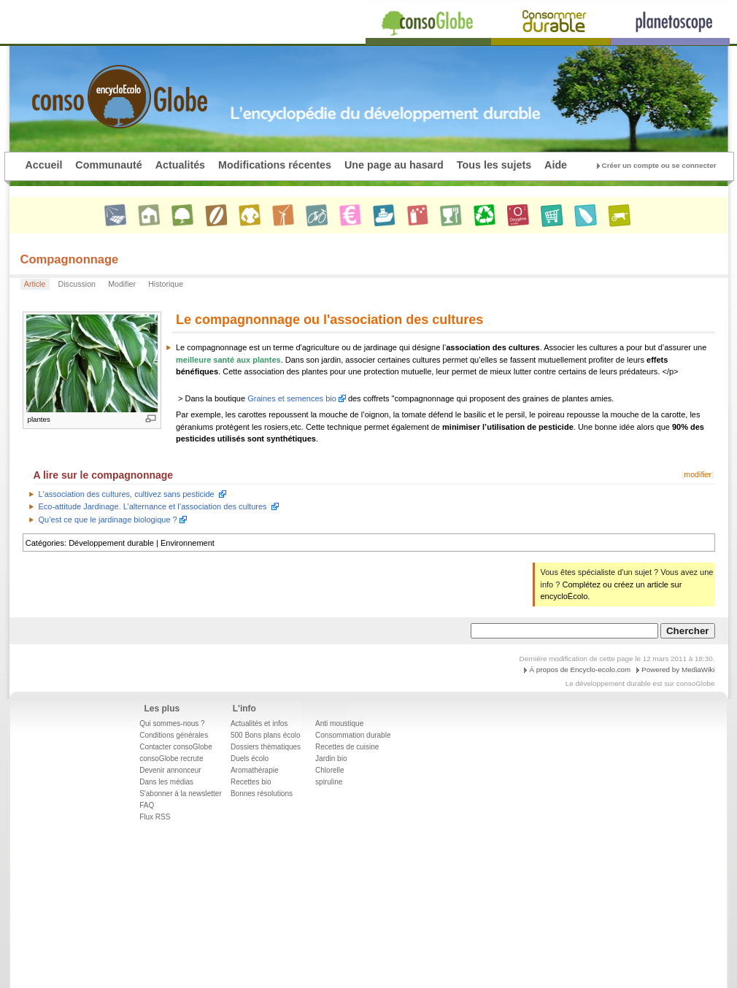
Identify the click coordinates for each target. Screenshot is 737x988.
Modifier (122, 283)
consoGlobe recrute (171, 758)
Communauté (108, 165)
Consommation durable (352, 735)
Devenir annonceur (170, 770)
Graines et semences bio (291, 398)
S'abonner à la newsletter (180, 794)
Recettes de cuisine (347, 747)
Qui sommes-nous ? (171, 723)
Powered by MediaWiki (677, 669)
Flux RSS (154, 817)
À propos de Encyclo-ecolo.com (579, 669)
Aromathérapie (255, 770)
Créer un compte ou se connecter (659, 165)
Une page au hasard (394, 165)
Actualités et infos (259, 723)
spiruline (328, 782)
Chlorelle (329, 770)
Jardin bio (331, 758)
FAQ (146, 805)
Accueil (44, 165)
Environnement (188, 543)
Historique (165, 283)
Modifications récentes (274, 165)
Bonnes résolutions (262, 794)
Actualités (180, 165)
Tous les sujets (494, 165)
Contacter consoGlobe (175, 747)
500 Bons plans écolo (266, 735)
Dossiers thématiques (266, 747)
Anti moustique (339, 723)
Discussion (77, 283)
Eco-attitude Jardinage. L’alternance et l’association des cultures (153, 506)
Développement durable (111, 543)
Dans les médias (166, 782)
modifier (697, 474)
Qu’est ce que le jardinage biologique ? (108, 519)
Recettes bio (251, 782)
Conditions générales (173, 735)
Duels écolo (250, 758)
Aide (555, 165)
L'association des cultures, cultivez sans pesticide (127, 494)
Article (35, 283)
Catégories (45, 543)
